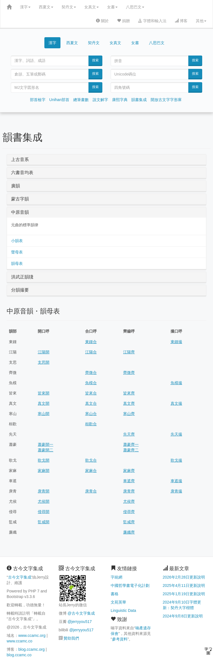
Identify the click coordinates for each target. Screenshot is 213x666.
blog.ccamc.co (19, 655)
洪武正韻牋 (22, 277)
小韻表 (17, 240)
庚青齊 (129, 491)
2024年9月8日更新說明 (183, 616)
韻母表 (17, 263)
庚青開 (43, 491)
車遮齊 (129, 481)
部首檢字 (37, 99)
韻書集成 (139, 99)
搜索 (95, 60)
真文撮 (176, 403)
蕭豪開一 (45, 444)
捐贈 (123, 21)
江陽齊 (129, 352)
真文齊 (129, 403)
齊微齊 (129, 372)
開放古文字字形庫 (166, 99)
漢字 (25, 7)
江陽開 (43, 352)
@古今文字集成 (81, 613)
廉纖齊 (129, 532)
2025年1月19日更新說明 (184, 594)
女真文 (91, 7)
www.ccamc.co (19, 641)
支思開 (43, 362)
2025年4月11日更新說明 (184, 585)
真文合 (91, 403)
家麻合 (91, 470)
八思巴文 (135, 7)
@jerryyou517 (79, 621)
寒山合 (91, 413)
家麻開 (43, 470)
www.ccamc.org (31, 635)
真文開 (43, 403)
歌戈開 (43, 460)
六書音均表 (22, 172)
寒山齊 (129, 413)
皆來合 (91, 393)
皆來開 (43, 393)
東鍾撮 (176, 342)
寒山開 (43, 413)
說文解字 (100, 99)
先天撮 (176, 434)
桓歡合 (91, 424)
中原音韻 (20, 212)
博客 (181, 21)
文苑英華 (118, 602)
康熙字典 (120, 99)
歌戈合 (91, 460)
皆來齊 (129, 393)
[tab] (106, 159)
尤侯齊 (129, 501)
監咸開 (43, 522)
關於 (102, 21)
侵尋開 (43, 511)
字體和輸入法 (152, 21)
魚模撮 (176, 383)
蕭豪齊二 (131, 450)
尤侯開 (43, 501)
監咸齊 (129, 522)
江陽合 (91, 352)
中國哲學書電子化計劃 (130, 585)
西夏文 (46, 7)
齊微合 (91, 372)
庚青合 (91, 491)
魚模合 (91, 383)
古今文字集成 (19, 577)
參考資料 (120, 639)
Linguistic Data (123, 610)
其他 (201, 21)
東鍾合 (91, 342)
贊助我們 (71, 638)
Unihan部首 (59, 99)
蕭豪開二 (45, 450)
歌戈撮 (176, 460)
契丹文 (69, 7)
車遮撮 (176, 481)
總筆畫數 (81, 99)
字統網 (116, 577)
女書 (112, 7)
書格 (114, 594)
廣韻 (15, 186)
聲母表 (17, 252)
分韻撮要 (20, 290)
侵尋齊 (129, 511)
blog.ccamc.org (31, 649)
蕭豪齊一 (131, 444)
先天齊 (129, 434)
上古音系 (20, 159)
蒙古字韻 (20, 199)
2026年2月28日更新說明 (184, 577)
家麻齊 (129, 470)
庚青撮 (176, 491)
